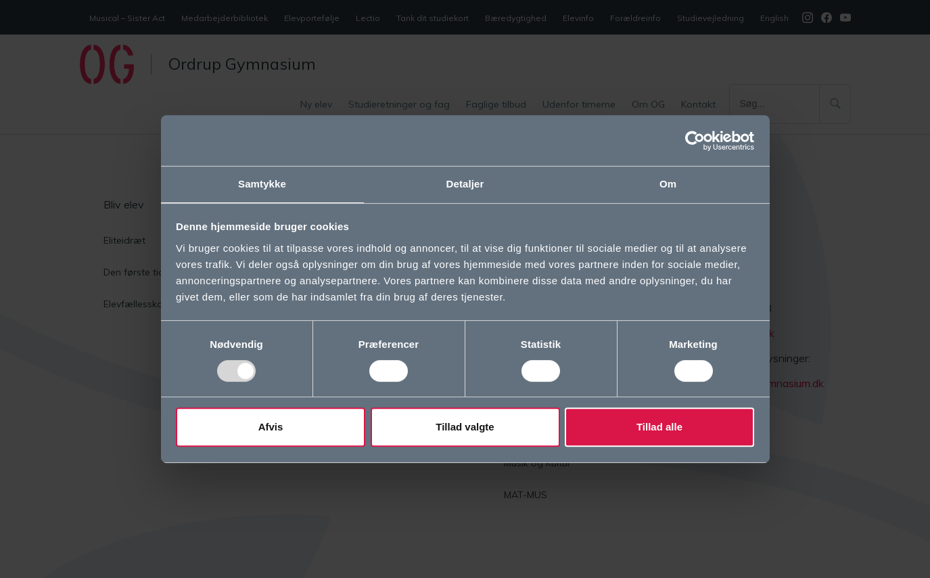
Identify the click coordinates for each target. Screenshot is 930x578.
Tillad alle (659, 427)
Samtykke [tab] (262, 183)
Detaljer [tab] (465, 183)
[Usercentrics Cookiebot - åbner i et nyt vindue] (695, 140)
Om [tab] (667, 183)
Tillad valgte (465, 427)
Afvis (270, 427)
